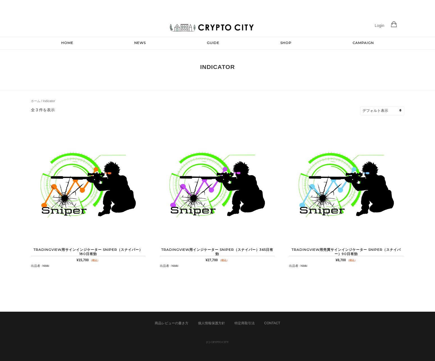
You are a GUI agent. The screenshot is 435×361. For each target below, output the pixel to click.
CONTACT (272, 323)
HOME (67, 43)
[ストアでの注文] (384, 111)
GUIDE (213, 43)
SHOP (285, 43)
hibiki (45, 265)
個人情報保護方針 (211, 323)
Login (379, 25)
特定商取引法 (244, 323)
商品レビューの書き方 (171, 323)
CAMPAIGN (363, 43)
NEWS (140, 43)
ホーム (35, 101)
